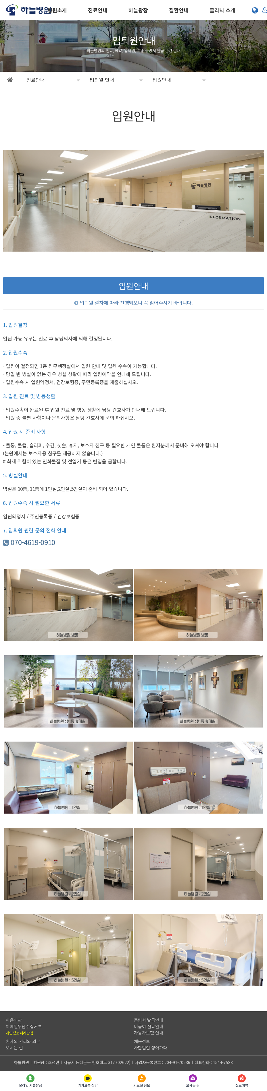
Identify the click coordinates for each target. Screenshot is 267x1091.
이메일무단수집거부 (24, 1026)
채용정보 (142, 1041)
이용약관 (14, 1020)
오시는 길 (14, 1048)
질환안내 (179, 10)
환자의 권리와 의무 (23, 1041)
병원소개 (57, 10)
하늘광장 (138, 10)
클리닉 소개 (222, 10)
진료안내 (97, 10)
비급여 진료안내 (148, 1026)
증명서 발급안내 (148, 1020)
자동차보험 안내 (148, 1033)
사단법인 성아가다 (150, 1048)
